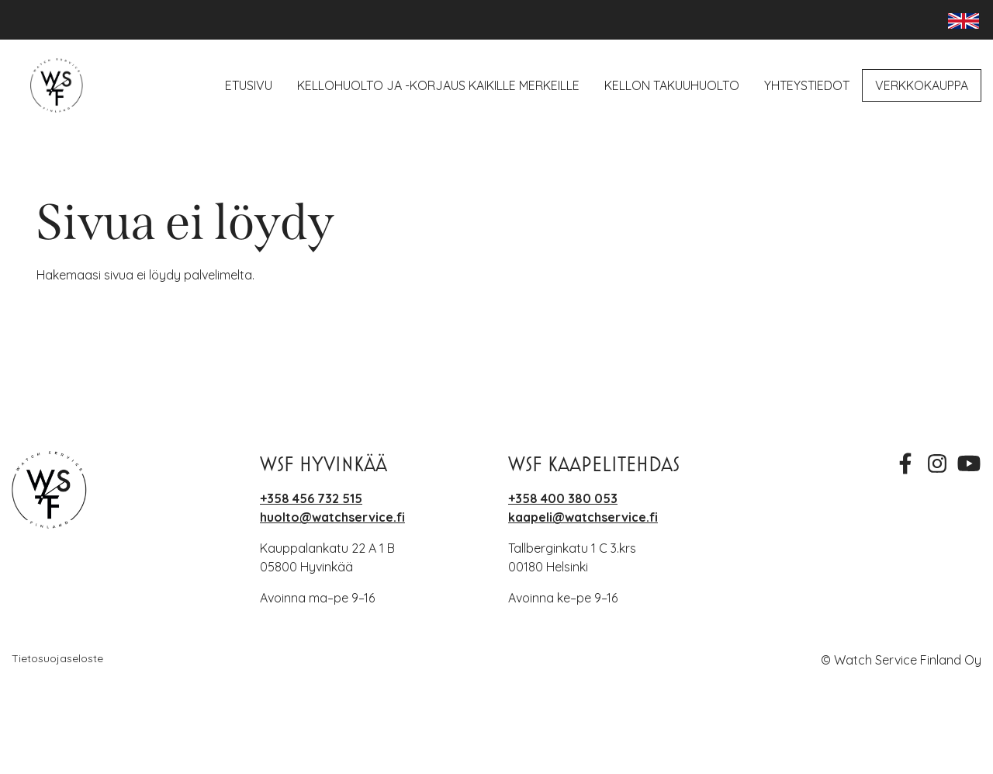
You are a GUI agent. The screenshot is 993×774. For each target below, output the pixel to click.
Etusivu (248, 85)
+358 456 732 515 (311, 498)
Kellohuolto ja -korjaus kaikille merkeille (438, 85)
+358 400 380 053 (563, 498)
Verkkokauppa (921, 85)
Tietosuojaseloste (57, 658)
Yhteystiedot (806, 85)
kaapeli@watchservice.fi (583, 517)
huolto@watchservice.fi (332, 517)
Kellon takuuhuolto (671, 85)
